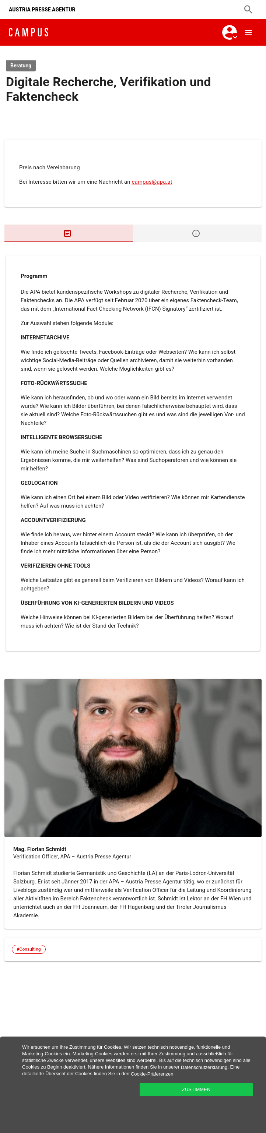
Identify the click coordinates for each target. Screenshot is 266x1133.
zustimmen (196, 1089)
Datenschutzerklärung (204, 1067)
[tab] (68, 233)
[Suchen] (248, 9)
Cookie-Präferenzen (152, 1074)
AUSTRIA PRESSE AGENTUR (42, 10)
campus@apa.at (152, 182)
